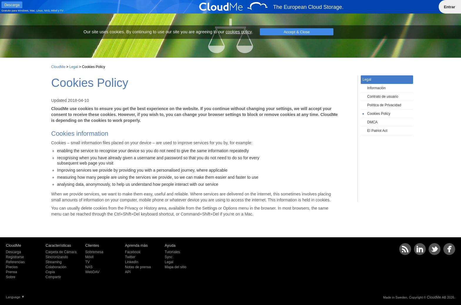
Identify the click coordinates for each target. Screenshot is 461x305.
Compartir (53, 277)
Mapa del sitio (175, 267)
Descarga (13, 252)
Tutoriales (172, 252)
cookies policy (239, 31)
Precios (12, 267)
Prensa (11, 272)
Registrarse (15, 257)
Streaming (54, 262)
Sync (169, 257)
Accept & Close (297, 32)
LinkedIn (131, 262)
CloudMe (58, 67)
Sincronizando (57, 257)
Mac (32, 10)
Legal (73, 67)
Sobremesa (94, 252)
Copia (50, 272)
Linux (39, 10)
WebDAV (92, 272)
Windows (23, 10)
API (128, 272)
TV (62, 10)
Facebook (133, 252)
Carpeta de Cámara (61, 252)
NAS (47, 10)
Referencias (15, 262)
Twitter (130, 257)
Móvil (54, 10)
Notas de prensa (138, 267)
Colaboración (56, 267)
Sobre (10, 277)
